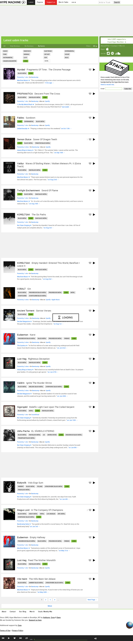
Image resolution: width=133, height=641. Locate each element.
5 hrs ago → (49, 83)
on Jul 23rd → (62, 348)
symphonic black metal (54, 386)
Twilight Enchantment (28, 190)
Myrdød (21, 69)
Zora (19, 625)
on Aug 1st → (58, 324)
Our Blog (22, 612)
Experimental (69, 51)
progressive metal (55, 292)
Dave (59, 617)
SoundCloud (35, 414)
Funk (4, 54)
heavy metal (33, 514)
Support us (51, 2)
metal (73, 292)
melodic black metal (36, 386)
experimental (28, 121)
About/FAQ (105, 46)
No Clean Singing (23, 225)
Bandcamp (34, 77)
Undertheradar (22, 128)
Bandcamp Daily (23, 524)
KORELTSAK (23, 214)
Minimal (26, 54)
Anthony (46, 617)
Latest (31, 2)
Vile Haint (22, 578)
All (4, 46)
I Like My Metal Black (24, 104)
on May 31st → (64, 550)
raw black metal (34, 97)
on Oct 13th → (66, 128)
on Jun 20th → (62, 396)
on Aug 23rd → (53, 179)
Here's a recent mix (107, 84)
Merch (122, 46)
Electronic (48, 51)
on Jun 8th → (74, 447)
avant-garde (22, 296)
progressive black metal (37, 292)
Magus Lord (23, 510)
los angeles (51, 514)
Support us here (35, 620)
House (67, 54)
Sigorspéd (22, 406)
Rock (66, 57)
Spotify (47, 101)
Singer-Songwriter (9, 61)
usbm (25, 61)
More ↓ (47, 61)
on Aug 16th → (34, 204)
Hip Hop (46, 54)
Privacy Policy (17, 630)
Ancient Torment (25, 310)
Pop (45, 57)
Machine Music (22, 80)
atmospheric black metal (53, 486)
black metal (22, 73)
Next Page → (92, 600)
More (50, 606)
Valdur (20, 163)
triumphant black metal (26, 438)
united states (52, 435)
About (4, 612)
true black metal (24, 489)
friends (66, 338)
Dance (5, 51)
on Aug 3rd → (49, 228)
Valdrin (20, 382)
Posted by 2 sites (23, 147)
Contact (114, 46)
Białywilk (21, 482)
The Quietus (21, 345)
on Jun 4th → (65, 499)
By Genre (41, 46)
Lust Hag (21, 358)
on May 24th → (43, 592)
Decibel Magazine (23, 321)
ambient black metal (36, 582)
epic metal (61, 514)
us (44, 435)
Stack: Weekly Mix (45, 612)
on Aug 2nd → (48, 279)
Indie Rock (27, 51)
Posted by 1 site (22, 77)
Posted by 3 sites (23, 300)
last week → (66, 107)
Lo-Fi (25, 57)
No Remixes (29, 46)
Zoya (53, 617)
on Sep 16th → (59, 152)
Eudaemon (22, 334)
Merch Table (63, 2)
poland (39, 486)
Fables (20, 117)
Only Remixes (15, 46)
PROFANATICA (25, 93)
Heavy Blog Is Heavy (24, 150)
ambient (20, 486)
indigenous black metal (74, 435)
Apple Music (56, 300)
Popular (40, 2)
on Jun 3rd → (35, 526)
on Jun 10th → (72, 420)
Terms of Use (5, 630)
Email (103, 89)
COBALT (21, 288)
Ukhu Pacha (23, 431)
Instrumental (7, 57)
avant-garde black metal (37, 296)
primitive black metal (42, 143)
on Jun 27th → (53, 372)
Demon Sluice (24, 139)
